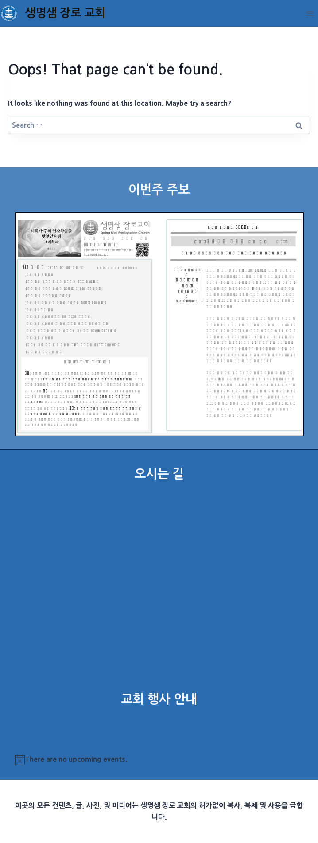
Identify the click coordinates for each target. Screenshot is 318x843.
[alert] (159, 759)
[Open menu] (310, 13)
